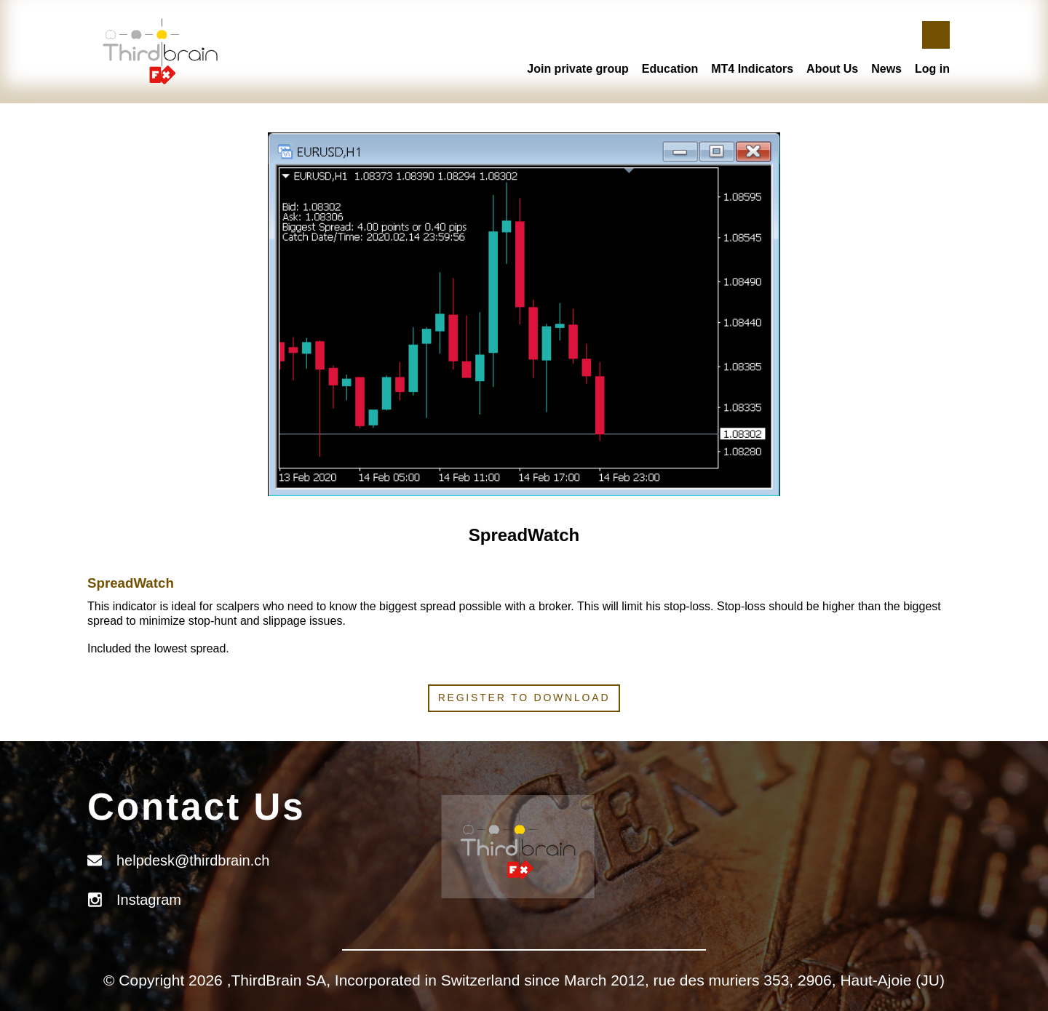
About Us (832, 69)
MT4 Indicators (752, 69)
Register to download (524, 697)
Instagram (148, 900)
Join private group (578, 69)
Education (670, 69)
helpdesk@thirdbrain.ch (192, 860)
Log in (932, 69)
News (886, 69)
